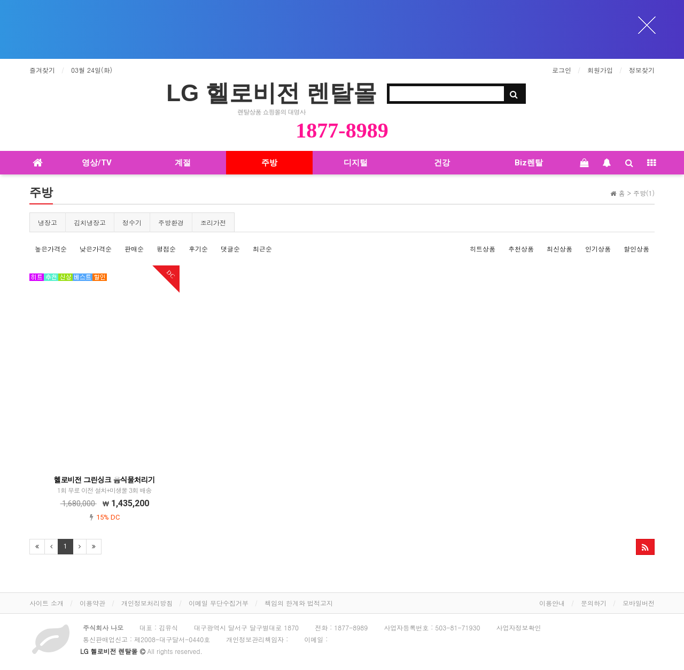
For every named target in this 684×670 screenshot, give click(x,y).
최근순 (262, 248)
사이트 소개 (46, 602)
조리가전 (213, 222)
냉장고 (47, 222)
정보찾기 (642, 69)
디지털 (356, 163)
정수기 (132, 222)
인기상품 (598, 248)
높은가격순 (51, 248)
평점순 (166, 248)
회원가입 (600, 69)
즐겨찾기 (42, 69)
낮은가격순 (96, 248)
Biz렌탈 (529, 163)
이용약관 (92, 602)
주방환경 (171, 222)
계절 (183, 163)
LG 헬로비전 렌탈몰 (271, 93)
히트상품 (482, 248)
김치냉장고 (90, 222)
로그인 (561, 69)
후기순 (198, 248)
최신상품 (559, 248)
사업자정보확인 (518, 627)
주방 (269, 163)
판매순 (134, 248)
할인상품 (636, 248)
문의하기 (594, 602)
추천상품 (521, 248)
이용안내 (552, 602)
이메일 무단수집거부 (218, 602)
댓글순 (230, 248)
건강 (442, 163)
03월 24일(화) (91, 69)
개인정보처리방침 (147, 602)
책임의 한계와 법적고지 (299, 602)
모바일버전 (639, 602)
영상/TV (97, 163)
